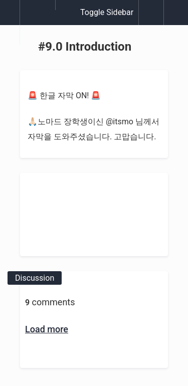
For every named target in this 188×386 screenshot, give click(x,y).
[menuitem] (37, 22)
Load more (46, 329)
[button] (10, 17)
